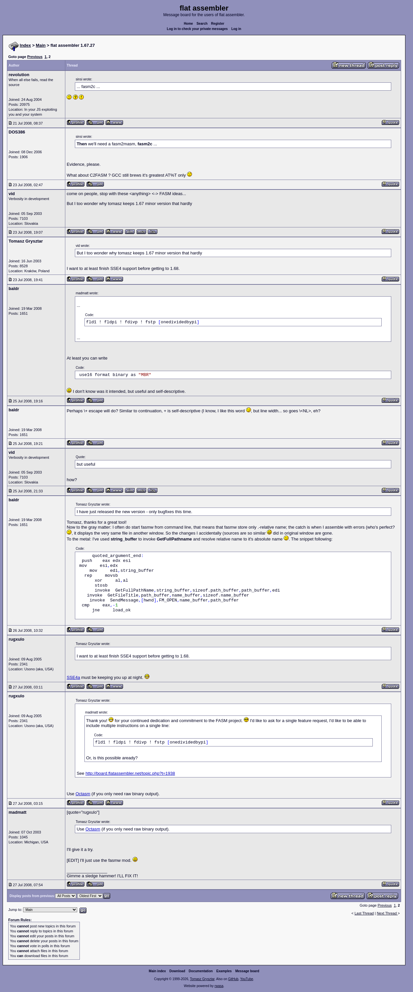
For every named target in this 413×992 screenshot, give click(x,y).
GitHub (233, 979)
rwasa (218, 986)
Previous (34, 57)
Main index (157, 971)
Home (188, 23)
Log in (236, 29)
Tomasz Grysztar (202, 979)
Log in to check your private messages (197, 29)
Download (177, 971)
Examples (224, 971)
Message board (247, 971)
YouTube (246, 979)
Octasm (83, 793)
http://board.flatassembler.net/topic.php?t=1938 (130, 773)
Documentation (201, 971)
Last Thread (364, 913)
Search (202, 23)
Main (41, 45)
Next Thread (387, 913)
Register (217, 23)
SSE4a (73, 677)
